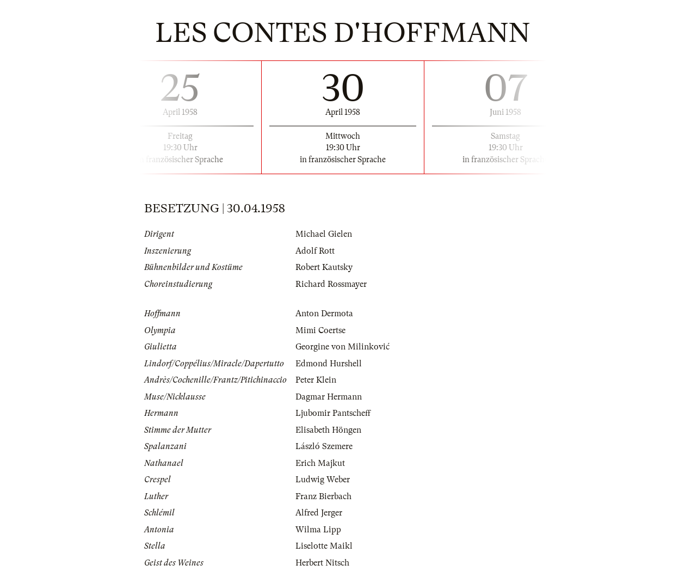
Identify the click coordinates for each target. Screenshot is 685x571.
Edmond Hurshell (328, 364)
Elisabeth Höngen (328, 430)
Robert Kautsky (324, 267)
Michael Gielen (323, 234)
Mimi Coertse (320, 330)
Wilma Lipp (318, 530)
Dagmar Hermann (328, 397)
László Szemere (324, 446)
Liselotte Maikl (324, 546)
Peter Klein (315, 380)
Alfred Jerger (318, 513)
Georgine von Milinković (342, 347)
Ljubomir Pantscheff (333, 413)
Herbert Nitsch (322, 563)
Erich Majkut (320, 463)
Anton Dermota (324, 313)
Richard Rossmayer (331, 284)
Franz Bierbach (323, 496)
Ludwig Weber (322, 479)
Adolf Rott (315, 251)
